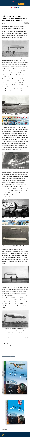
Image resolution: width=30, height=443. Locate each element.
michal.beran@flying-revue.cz (8, 356)
